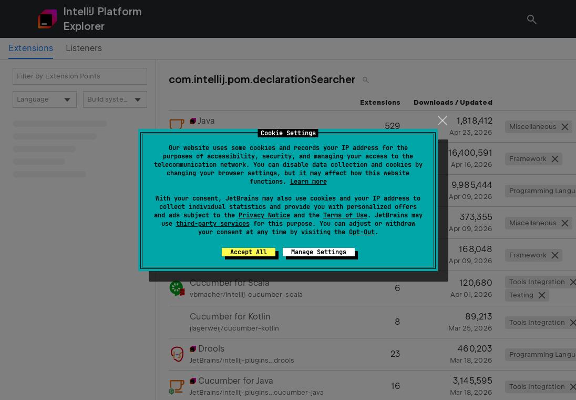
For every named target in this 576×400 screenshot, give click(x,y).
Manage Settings (318, 252)
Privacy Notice (264, 215)
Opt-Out (362, 232)
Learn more (308, 181)
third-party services (213, 223)
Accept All (248, 252)
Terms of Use (345, 215)
